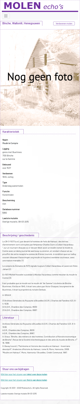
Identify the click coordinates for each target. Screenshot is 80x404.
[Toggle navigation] (6, 16)
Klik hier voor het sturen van (24, 374)
